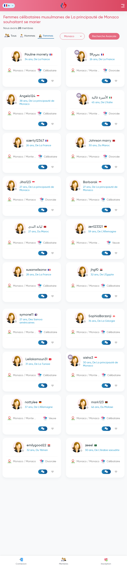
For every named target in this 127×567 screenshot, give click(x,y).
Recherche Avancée (104, 36)
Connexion (21, 561)
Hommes (27, 35)
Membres (63, 561)
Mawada (63, 5)
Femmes (46, 35)
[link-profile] (32, 56)
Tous (10, 36)
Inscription (106, 561)
